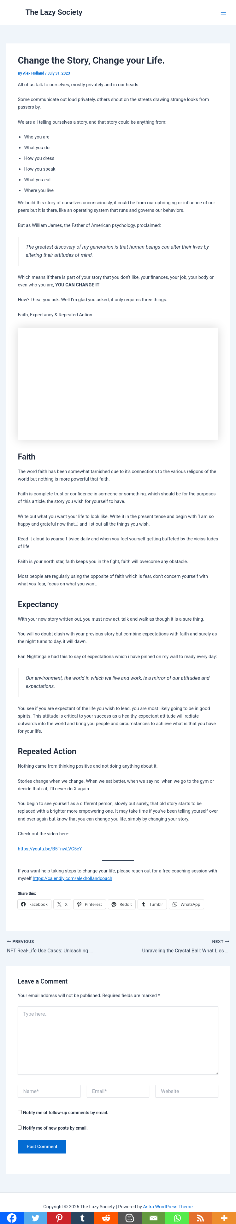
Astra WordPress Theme (167, 1207)
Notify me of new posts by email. (55, 1128)
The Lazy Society (54, 12)
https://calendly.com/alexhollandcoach (72, 878)
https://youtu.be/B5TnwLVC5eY (50, 849)
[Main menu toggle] (223, 12)
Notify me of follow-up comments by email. (65, 1112)
